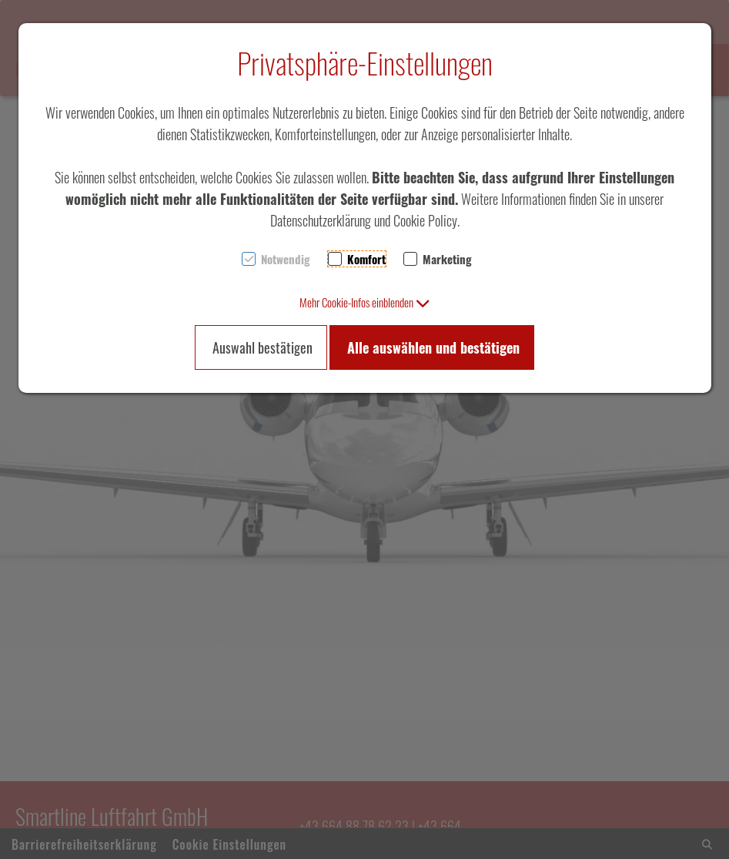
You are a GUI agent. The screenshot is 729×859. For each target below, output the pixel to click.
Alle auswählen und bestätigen (433, 347)
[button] (364, 302)
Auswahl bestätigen (262, 347)
